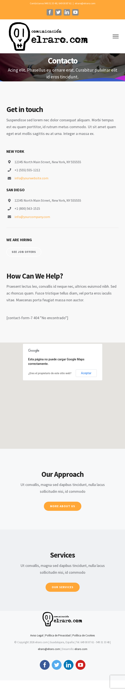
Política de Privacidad (57, 635)
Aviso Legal (36, 635)
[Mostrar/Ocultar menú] (116, 36)
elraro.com (81, 649)
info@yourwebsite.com (31, 178)
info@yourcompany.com (32, 217)
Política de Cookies (83, 635)
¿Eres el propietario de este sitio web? (49, 373)
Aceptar (86, 373)
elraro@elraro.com (85, 3)
